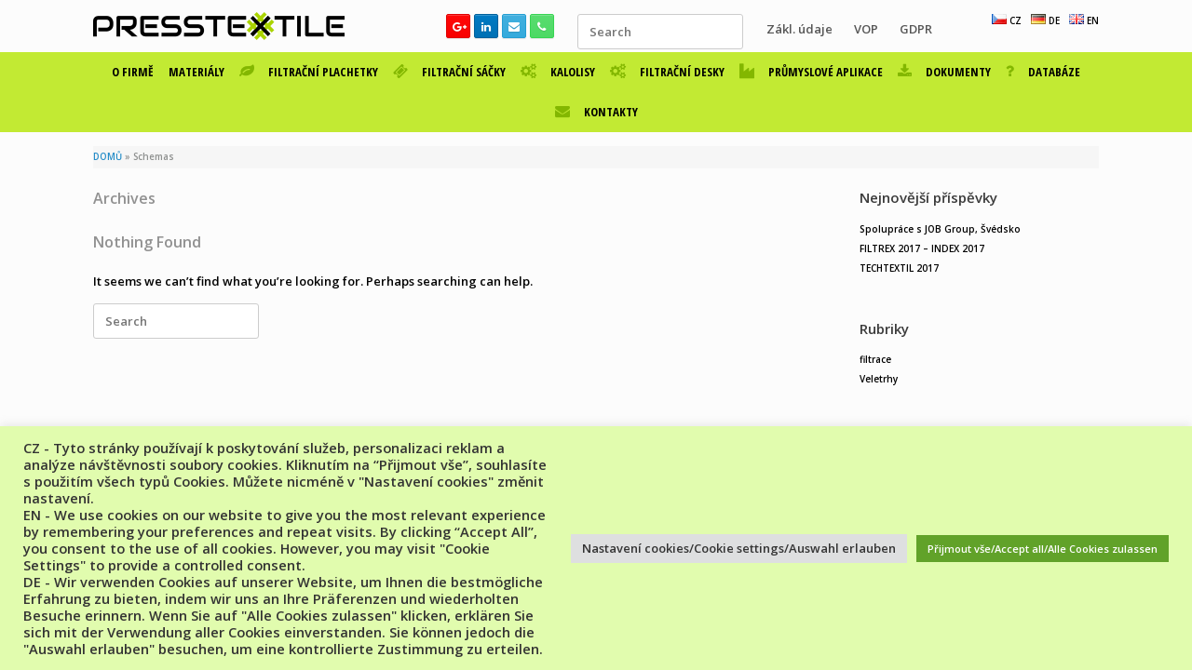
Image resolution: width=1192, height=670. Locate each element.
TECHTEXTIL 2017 (899, 268)
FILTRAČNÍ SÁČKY (449, 71)
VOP (866, 28)
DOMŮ (107, 157)
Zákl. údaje (799, 28)
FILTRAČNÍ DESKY (667, 71)
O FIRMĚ (133, 71)
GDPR (916, 28)
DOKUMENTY (944, 71)
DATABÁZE (1043, 71)
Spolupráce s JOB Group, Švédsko (940, 228)
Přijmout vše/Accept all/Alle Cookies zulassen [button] (1043, 549)
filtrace (875, 359)
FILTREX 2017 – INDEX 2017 (922, 248)
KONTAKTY (596, 111)
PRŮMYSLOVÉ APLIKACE (811, 71)
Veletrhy (879, 378)
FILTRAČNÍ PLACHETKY (308, 71)
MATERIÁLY (196, 71)
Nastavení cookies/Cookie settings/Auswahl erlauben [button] (739, 548)
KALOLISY (558, 71)
